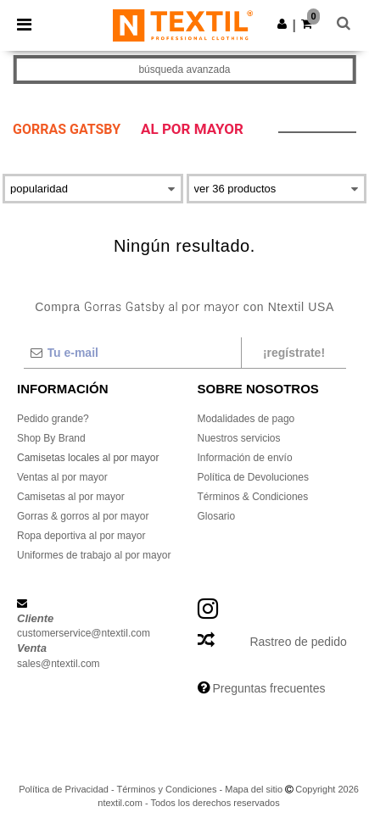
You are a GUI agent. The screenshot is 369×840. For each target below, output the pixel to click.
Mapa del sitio (253, 789)
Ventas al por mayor (62, 477)
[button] (282, 24)
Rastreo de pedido (297, 641)
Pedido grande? (53, 419)
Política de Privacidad (64, 789)
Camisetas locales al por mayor (88, 458)
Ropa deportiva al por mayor (81, 536)
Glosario (217, 516)
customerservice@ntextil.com (83, 633)
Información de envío (245, 458)
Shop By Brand (51, 438)
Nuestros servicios (239, 438)
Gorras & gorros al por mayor (82, 516)
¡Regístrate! (294, 352)
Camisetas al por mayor (71, 497)
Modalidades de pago (246, 419)
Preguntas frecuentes (268, 688)
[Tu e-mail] (132, 352)
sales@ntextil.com (58, 664)
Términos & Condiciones (253, 497)
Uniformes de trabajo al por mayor (94, 555)
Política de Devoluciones (253, 477)
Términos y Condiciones (166, 789)
